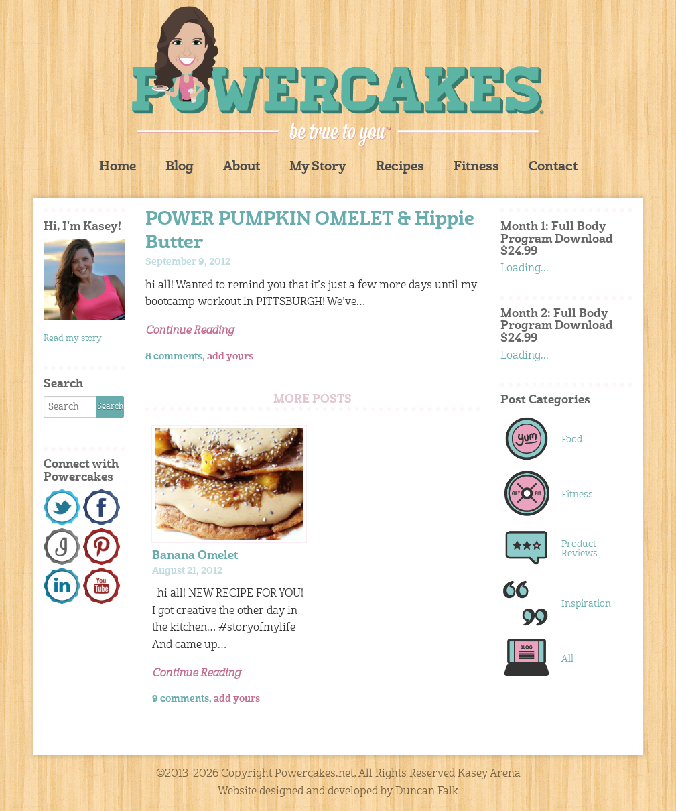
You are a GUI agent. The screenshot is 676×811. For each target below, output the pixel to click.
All (567, 659)
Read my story (73, 338)
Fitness (476, 167)
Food (571, 439)
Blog (179, 167)
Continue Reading (189, 331)
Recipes (400, 167)
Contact (553, 167)
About (241, 167)
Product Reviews (579, 549)
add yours (230, 356)
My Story (317, 167)
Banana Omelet (195, 556)
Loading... (524, 268)
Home (117, 167)
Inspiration (586, 604)
